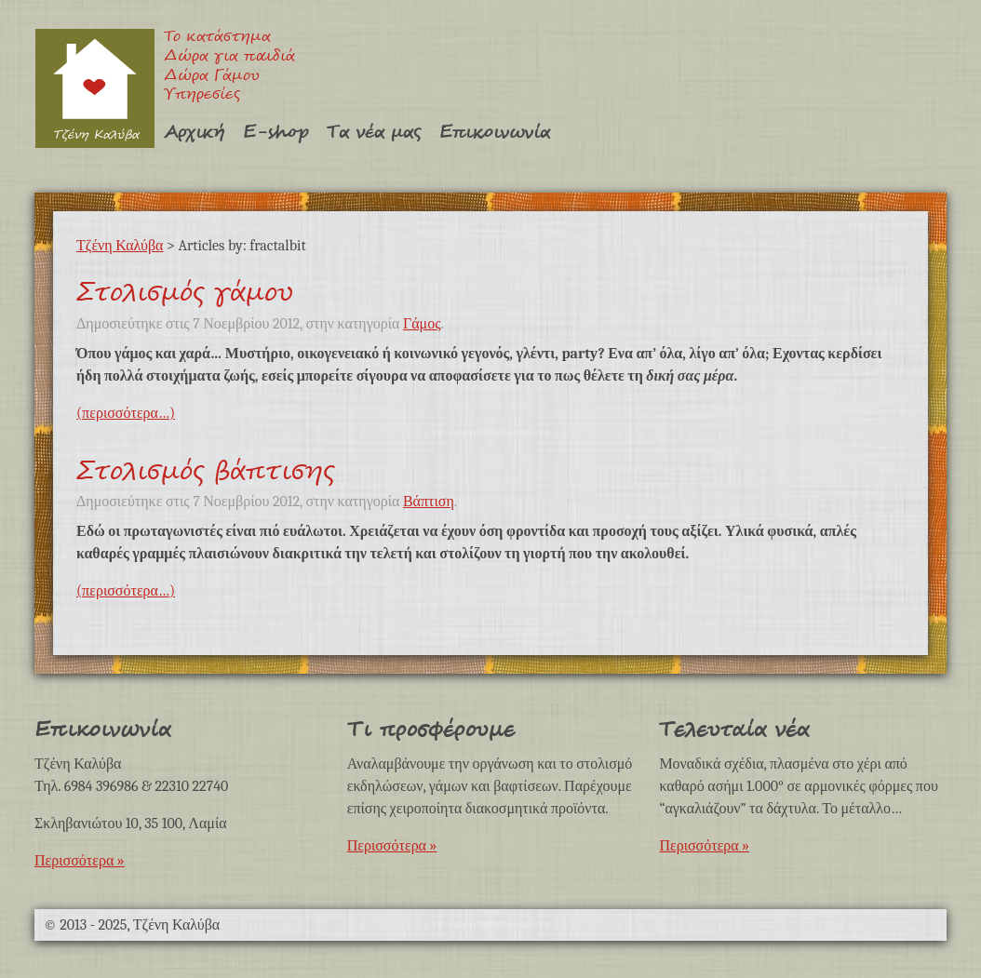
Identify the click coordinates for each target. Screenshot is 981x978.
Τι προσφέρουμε (431, 730)
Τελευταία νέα (734, 730)
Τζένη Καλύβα (94, 88)
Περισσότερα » (79, 860)
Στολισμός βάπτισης (205, 471)
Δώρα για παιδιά (229, 57)
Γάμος (422, 323)
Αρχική (194, 132)
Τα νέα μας (374, 132)
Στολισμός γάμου (185, 293)
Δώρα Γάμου (212, 77)
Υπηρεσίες (202, 95)
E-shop (275, 132)
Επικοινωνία (494, 132)
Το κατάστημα (217, 37)
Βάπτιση (428, 501)
